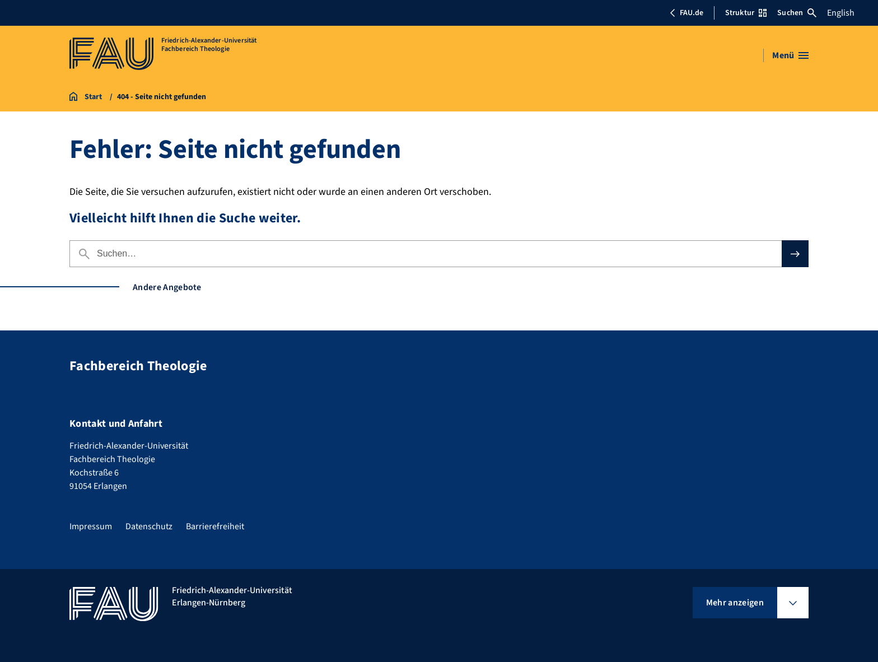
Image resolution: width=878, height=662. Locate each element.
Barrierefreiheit (215, 526)
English (840, 13)
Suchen (796, 12)
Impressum (90, 526)
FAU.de (686, 12)
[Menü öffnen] (790, 55)
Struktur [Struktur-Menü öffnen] (746, 12)
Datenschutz (148, 526)
